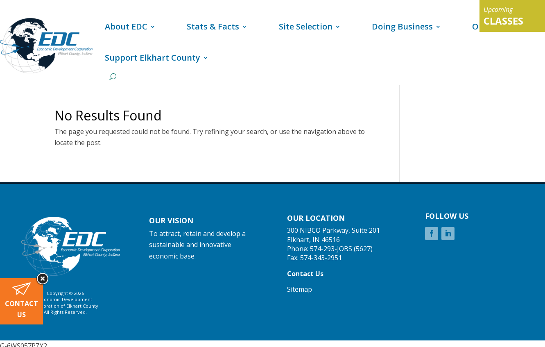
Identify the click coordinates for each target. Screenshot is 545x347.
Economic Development (65, 299)
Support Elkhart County (152, 57)
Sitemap (299, 289)
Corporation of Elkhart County (65, 306)
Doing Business (402, 26)
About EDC (126, 26)
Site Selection (305, 26)
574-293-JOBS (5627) (341, 248)
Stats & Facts (213, 26)
